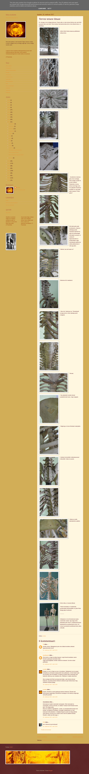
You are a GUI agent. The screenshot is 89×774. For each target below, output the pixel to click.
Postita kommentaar (46, 729)
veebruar (11, 148)
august (11, 133)
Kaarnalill (8, 79)
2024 (9, 105)
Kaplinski (8, 90)
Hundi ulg (8, 74)
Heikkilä (8, 88)
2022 (9, 109)
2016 (9, 161)
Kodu (7, 200)
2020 (9, 114)
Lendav (45, 669)
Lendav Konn (9, 77)
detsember (11, 123)
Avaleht (59, 737)
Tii (43, 644)
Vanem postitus (77, 737)
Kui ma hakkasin (10, 205)
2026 (9, 100)
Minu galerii (9, 66)
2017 (9, 121)
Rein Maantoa (9, 81)
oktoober (11, 128)
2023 (9, 107)
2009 (9, 177)
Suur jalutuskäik (10, 85)
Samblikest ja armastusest (15, 150)
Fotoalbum (8, 68)
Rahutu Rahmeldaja (11, 70)
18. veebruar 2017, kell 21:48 (50, 664)
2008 (9, 180)
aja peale (8, 212)
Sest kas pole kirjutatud (11, 202)
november (11, 126)
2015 (9, 163)
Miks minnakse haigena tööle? (16, 154)
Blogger (51, 770)
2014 (9, 165)
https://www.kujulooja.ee (12, 17)
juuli (10, 136)
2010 (9, 175)
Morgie (7, 72)
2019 (9, 117)
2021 (9, 112)
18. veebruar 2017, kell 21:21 (50, 650)
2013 (9, 168)
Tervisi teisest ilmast (14, 152)
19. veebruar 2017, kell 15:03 (50, 726)
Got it (49, 8)
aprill (10, 143)
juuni (10, 138)
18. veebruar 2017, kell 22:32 (50, 717)
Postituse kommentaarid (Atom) (50, 740)
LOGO (11, 747)
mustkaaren (46, 655)
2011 (9, 173)
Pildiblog (8, 92)
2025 (9, 102)
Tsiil (44, 722)
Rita (7, 83)
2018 (9, 119)
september (11, 131)
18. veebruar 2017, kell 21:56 (50, 697)
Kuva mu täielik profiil (20, 189)
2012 (9, 170)
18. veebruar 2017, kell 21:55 (50, 684)
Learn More (42, 8)
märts (10, 145)
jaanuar (11, 157)
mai (10, 140)
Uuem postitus (42, 737)
